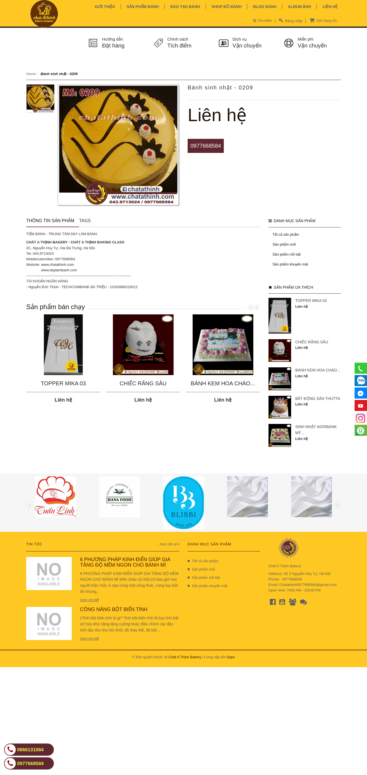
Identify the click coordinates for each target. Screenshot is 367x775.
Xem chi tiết (89, 600)
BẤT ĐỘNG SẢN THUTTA (317, 398)
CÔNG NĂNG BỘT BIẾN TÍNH (113, 609)
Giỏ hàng (323, 20)
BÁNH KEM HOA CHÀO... (223, 383)
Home (31, 74)
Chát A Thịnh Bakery (185, 657)
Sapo (231, 657)
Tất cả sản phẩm (286, 234)
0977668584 (205, 146)
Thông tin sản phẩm (50, 220)
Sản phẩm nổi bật (287, 254)
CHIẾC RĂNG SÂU (143, 383)
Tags (85, 220)
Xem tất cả (169, 544)
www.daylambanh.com (59, 270)
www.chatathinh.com (57, 264)
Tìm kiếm (262, 20)
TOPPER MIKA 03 (63, 383)
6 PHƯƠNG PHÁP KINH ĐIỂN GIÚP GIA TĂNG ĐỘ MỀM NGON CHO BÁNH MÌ (125, 562)
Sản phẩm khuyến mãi (290, 264)
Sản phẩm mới (284, 244)
